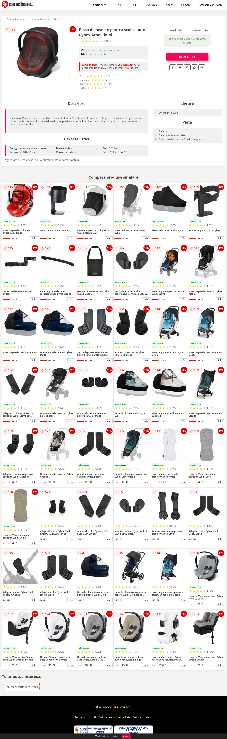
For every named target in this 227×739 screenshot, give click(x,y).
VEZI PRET (187, 57)
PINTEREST (122, 707)
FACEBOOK (104, 707)
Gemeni (185, 5)
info (34, 238)
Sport (169, 5)
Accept (126, 736)
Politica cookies (142, 717)
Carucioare (99, 5)
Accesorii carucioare (211, 5)
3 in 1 (133, 5)
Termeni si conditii (85, 717)
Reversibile (151, 5)
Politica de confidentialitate (115, 717)
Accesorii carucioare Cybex (45, 18)
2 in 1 (118, 5)
